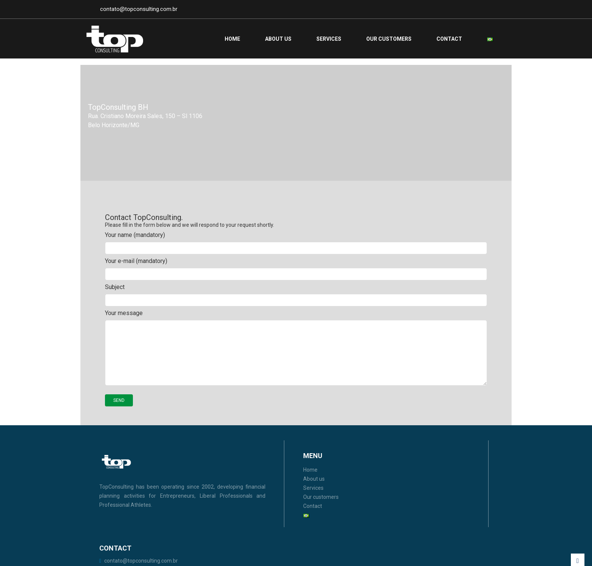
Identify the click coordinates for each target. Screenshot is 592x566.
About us (278, 39)
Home (232, 39)
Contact (449, 39)
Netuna (492, 554)
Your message (296, 357)
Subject (296, 304)
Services (328, 39)
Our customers (389, 39)
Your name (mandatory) (296, 252)
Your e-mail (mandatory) (296, 278)
